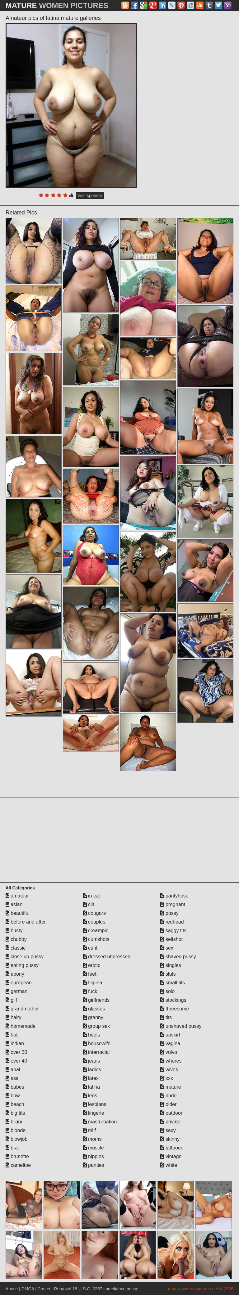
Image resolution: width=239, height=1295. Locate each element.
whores (170, 1060)
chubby (16, 939)
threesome (174, 1008)
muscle (93, 1147)
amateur (17, 895)
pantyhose (174, 895)
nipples (93, 1156)
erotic (92, 965)
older (168, 1104)
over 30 (16, 1052)
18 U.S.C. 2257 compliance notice (105, 1288)
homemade (21, 1026)
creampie (96, 930)
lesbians (94, 1104)
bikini (14, 1121)
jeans (91, 1060)
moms (92, 1139)
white (168, 1165)
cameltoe (18, 1165)
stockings (173, 1000)
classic (16, 948)
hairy (13, 1017)
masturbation (100, 1121)
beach (15, 1104)
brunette (17, 1156)
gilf (11, 1000)
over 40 (16, 1060)
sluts (168, 974)
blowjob (17, 1139)
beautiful (18, 913)
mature (170, 1087)
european (19, 982)
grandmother (22, 1008)
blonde (16, 1130)
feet (89, 974)
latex (91, 1078)
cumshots (96, 939)
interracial (96, 1052)
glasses (94, 1008)
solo (167, 991)
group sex (96, 1026)
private (170, 1121)
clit (88, 904)
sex (166, 948)
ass (12, 1078)
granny (93, 1017)
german (17, 991)
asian (14, 904)
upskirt (170, 1034)
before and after (26, 921)
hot (12, 1034)
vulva (168, 1052)
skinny (170, 1139)
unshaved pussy (180, 1026)
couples (94, 921)
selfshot (171, 939)
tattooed (171, 1147)
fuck (90, 991)
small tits (172, 982)
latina (91, 1087)
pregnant (172, 904)
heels (91, 1034)
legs (90, 1095)
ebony (15, 974)
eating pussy (22, 965)
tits (166, 1017)
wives (169, 1069)
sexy (168, 1130)
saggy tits (173, 930)
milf (89, 1130)
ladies (92, 1069)
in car (92, 895)
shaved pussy (178, 956)
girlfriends (96, 1000)
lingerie (93, 1113)
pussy (169, 913)
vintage (170, 1156)
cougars (94, 913)
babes (15, 1087)
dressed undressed (107, 956)
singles (170, 965)
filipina (92, 982)
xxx (166, 1078)
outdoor (171, 1113)
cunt (90, 948)
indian (15, 1043)
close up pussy (25, 956)
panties (93, 1165)
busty (14, 930)
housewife (97, 1043)
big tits (15, 1113)
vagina (170, 1043)
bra (12, 1147)
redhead (172, 921)
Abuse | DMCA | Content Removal (38, 1288)
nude (168, 1095)
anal (13, 1069)
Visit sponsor (89, 195)
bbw (13, 1095)
